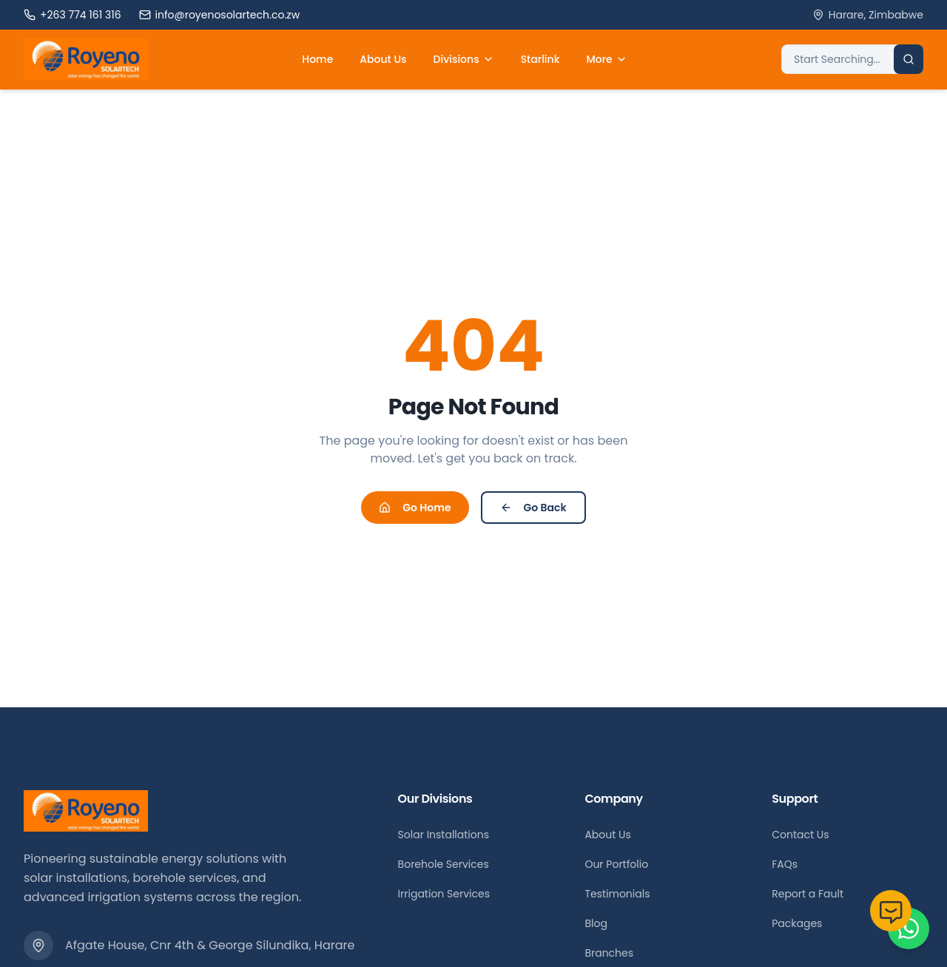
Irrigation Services (444, 893)
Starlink (540, 59)
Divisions (464, 59)
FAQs (785, 864)
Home (317, 59)
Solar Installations (443, 834)
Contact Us (800, 834)
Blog (595, 923)
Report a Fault (807, 893)
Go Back (533, 507)
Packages (797, 923)
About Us (383, 59)
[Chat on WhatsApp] (908, 928)
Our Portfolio (616, 864)
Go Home (415, 507)
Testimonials (617, 893)
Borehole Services (443, 864)
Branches (608, 953)
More (606, 59)
